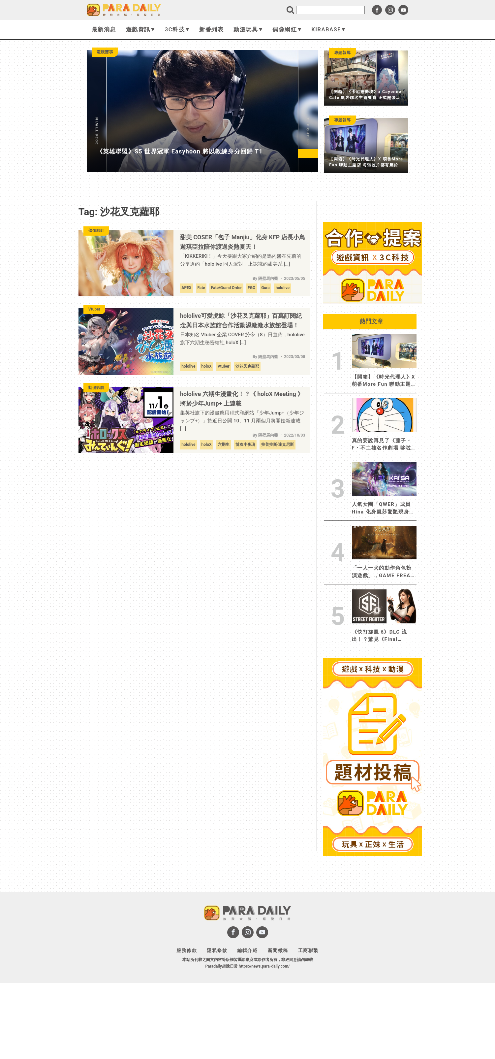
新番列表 (211, 29)
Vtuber (224, 366)
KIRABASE (328, 29)
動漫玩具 (248, 29)
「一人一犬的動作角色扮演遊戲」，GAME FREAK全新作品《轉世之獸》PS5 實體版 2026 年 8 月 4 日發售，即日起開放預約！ (383, 572)
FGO (251, 287)
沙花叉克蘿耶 (247, 366)
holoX (206, 366)
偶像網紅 (286, 29)
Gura (265, 287)
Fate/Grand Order (226, 287)
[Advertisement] (372, 957)
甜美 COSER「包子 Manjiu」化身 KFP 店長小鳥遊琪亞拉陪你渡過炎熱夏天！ (242, 242)
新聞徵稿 (278, 950)
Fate (201, 287)
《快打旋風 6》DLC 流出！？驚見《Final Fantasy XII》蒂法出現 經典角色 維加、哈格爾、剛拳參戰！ (384, 636)
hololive (283, 287)
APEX (186, 287)
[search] (330, 10)
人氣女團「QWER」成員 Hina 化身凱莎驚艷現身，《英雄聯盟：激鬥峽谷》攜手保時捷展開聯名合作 (383, 508)
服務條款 (186, 950)
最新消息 (104, 29)
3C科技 (177, 29)
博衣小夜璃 (245, 444)
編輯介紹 (247, 950)
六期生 (224, 444)
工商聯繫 (308, 950)
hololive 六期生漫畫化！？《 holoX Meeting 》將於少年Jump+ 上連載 (241, 398)
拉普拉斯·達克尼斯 (277, 444)
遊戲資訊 (140, 29)
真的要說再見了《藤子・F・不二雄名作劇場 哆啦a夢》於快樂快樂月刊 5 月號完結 (383, 445)
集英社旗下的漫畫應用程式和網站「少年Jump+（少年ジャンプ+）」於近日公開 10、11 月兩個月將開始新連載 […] (242, 421)
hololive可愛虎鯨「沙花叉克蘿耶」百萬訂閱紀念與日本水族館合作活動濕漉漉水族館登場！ (241, 320)
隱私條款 (217, 950)
